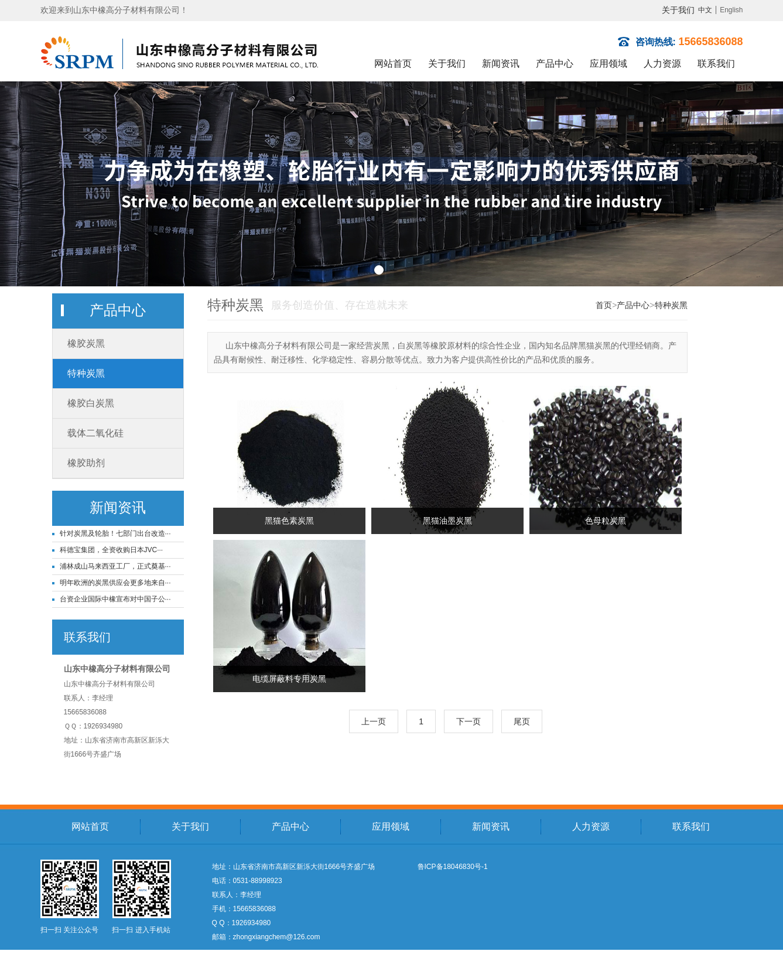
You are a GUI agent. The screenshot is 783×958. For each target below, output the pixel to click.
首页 (604, 305)
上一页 (373, 721)
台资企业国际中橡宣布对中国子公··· (115, 599)
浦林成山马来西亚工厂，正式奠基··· (115, 566)
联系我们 (716, 64)
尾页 (522, 721)
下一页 (468, 721)
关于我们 (678, 10)
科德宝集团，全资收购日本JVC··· (111, 550)
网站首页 (393, 64)
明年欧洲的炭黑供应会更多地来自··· (115, 583)
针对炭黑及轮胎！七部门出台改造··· (115, 533)
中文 (705, 10)
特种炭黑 (86, 373)
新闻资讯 (500, 64)
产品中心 (554, 64)
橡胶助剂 (86, 463)
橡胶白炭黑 (90, 403)
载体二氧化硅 (95, 433)
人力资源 (662, 64)
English (731, 10)
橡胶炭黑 (86, 343)
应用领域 (608, 64)
